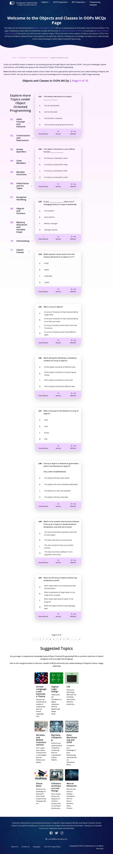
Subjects (45, 2)
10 (68, 639)
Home (14, 57)
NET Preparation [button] (78, 2)
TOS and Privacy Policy (52, 847)
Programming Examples (95, 3)
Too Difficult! (73, 132)
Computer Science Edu (23, 3)
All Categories (23, 57)
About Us (14, 847)
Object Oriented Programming (39, 57)
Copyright (36, 847)
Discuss (58, 133)
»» (79, 639)
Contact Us (25, 847)
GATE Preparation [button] (60, 2)
